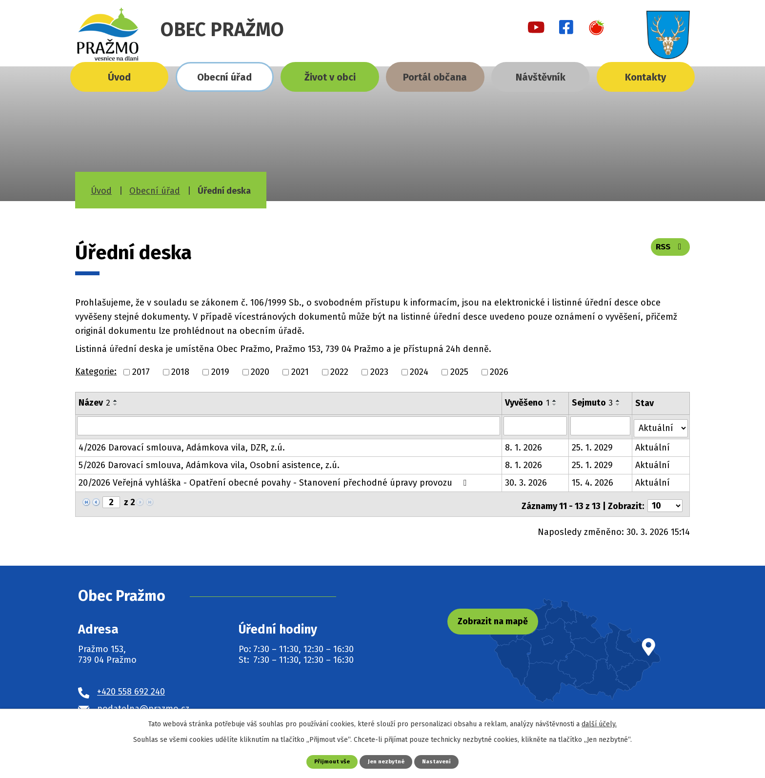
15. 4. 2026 (593, 480)
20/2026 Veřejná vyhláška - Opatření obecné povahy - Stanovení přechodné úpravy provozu (274, 480)
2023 (379, 372)
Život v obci (330, 77)
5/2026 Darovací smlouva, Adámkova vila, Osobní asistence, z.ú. (209, 462)
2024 (419, 372)
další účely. (599, 723)
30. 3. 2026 (526, 480)
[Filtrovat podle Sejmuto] (601, 425)
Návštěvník (540, 77)
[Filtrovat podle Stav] (661, 424)
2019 (220, 372)
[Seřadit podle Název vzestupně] (115, 401)
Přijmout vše (329, 761)
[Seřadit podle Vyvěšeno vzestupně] (555, 401)
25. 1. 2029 (592, 445)
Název (94, 402)
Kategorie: (96, 371)
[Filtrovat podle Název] (289, 425)
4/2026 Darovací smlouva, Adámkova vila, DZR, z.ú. (182, 445)
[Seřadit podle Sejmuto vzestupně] (618, 401)
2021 (300, 372)
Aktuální (653, 445)
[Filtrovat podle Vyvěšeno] (535, 425)
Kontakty (645, 77)
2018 (180, 372)
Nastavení (439, 761)
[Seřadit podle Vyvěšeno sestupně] (555, 405)
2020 (260, 372)
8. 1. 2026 (524, 445)
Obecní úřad (224, 77)
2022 (339, 372)
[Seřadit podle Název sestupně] (115, 405)
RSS (669, 250)
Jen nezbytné (386, 761)
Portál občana (435, 77)
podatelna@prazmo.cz (143, 702)
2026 (499, 372)
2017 (141, 372)
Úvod (119, 77)
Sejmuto (592, 402)
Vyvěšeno (527, 402)
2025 (459, 372)
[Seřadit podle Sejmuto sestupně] (618, 405)
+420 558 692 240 (131, 685)
